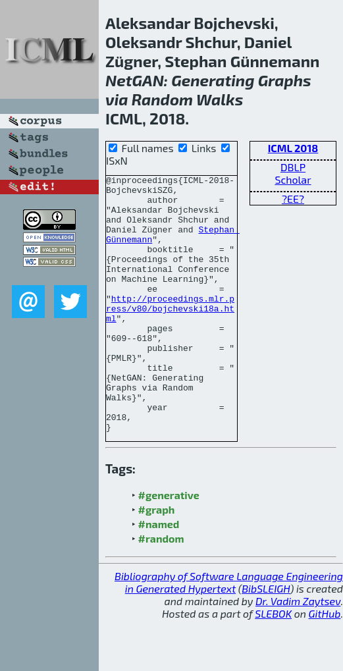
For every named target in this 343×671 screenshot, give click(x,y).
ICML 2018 (293, 148)
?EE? (293, 198)
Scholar (293, 179)
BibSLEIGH (266, 639)
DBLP (292, 167)
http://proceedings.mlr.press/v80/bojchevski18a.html (170, 336)
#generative (168, 546)
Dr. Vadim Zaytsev (297, 652)
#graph (156, 560)
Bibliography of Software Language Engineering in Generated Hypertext (229, 633)
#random (161, 589)
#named (159, 575)
